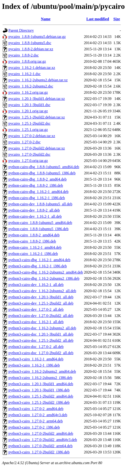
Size (116, 19)
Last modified (97, 19)
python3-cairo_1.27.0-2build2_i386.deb (39, 452)
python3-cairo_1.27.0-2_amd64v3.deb (37, 415)
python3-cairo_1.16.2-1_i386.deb (34, 365)
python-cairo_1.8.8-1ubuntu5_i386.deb (38, 229)
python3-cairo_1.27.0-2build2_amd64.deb (40, 433)
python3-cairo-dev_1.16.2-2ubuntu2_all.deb (42, 291)
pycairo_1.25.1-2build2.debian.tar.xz (36, 117)
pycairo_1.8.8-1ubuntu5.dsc (29, 43)
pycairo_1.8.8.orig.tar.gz (27, 61)
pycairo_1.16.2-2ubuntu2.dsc (30, 86)
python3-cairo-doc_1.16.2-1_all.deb (36, 322)
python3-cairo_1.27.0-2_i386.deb (34, 427)
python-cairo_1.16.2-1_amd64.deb (35, 247)
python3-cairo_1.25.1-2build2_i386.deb (39, 402)
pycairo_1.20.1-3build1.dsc (29, 105)
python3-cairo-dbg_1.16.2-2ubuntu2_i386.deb (43, 278)
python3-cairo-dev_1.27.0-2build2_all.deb (40, 316)
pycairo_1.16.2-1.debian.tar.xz (31, 68)
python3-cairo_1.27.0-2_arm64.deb (35, 421)
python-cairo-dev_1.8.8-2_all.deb (34, 210)
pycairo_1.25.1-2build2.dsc (29, 123)
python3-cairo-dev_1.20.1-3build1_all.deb (40, 297)
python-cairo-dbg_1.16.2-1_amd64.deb (38, 192)
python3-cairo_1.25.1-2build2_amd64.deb (40, 396)
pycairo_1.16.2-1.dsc (24, 74)
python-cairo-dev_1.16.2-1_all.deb (35, 216)
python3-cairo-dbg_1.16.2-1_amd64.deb (39, 260)
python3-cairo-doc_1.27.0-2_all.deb (36, 347)
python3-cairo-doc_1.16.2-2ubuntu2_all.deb (42, 328)
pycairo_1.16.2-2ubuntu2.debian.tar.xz (38, 80)
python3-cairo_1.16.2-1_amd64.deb (35, 359)
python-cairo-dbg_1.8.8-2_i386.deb (35, 185)
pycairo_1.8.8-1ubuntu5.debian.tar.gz (37, 37)
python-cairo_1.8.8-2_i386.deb (32, 241)
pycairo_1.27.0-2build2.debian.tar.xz (36, 148)
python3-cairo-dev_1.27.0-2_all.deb (36, 309)
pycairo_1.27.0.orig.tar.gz (28, 161)
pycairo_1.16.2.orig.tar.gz (28, 92)
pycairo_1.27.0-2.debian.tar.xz (31, 136)
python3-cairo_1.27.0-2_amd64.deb (35, 409)
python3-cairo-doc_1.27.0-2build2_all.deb (40, 353)
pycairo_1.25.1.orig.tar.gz (28, 130)
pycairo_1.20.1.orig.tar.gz (28, 111)
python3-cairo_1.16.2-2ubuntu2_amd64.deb (42, 371)
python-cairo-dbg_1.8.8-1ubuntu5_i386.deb (41, 173)
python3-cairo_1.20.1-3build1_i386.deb (39, 390)
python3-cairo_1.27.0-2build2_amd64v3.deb (42, 440)
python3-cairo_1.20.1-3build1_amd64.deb (40, 384)
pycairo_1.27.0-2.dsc (24, 142)
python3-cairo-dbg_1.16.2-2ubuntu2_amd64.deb (45, 272)
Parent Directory (21, 30)
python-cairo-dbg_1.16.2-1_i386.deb (36, 198)
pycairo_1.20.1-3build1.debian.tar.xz (36, 99)
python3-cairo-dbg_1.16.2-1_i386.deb (37, 266)
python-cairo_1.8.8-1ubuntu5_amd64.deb (40, 223)
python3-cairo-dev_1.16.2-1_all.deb (36, 285)
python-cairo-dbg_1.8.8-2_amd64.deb (37, 179)
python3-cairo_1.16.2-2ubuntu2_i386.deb (40, 378)
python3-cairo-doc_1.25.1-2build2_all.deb (40, 340)
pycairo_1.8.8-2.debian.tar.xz (30, 49)
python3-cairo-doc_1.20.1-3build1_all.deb (40, 334)
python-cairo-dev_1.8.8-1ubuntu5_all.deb (40, 204)
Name (46, 19)
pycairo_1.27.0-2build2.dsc (29, 154)
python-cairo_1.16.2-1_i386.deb (33, 254)
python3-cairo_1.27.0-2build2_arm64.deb (40, 446)
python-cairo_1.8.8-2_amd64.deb (34, 235)
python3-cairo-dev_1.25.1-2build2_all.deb (40, 303)
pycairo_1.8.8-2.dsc (23, 55)
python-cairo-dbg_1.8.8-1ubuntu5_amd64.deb (43, 167)
